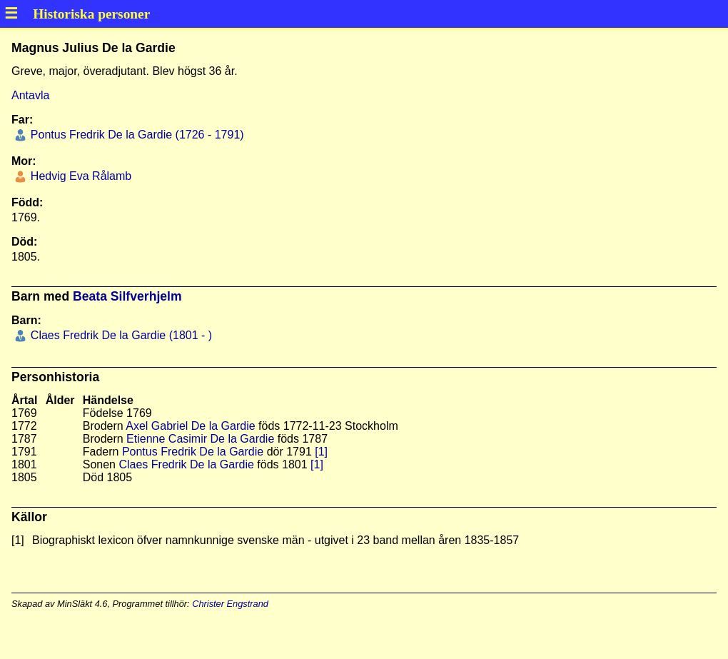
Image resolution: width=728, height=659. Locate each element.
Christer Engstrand (230, 603)
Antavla (30, 95)
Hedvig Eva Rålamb (79, 176)
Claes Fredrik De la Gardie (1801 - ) (119, 335)
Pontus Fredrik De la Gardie (192, 452)
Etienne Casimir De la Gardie (200, 439)
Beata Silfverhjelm (127, 296)
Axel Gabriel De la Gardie (190, 426)
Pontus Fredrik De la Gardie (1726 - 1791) (135, 135)
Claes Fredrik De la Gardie (185, 464)
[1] (321, 452)
